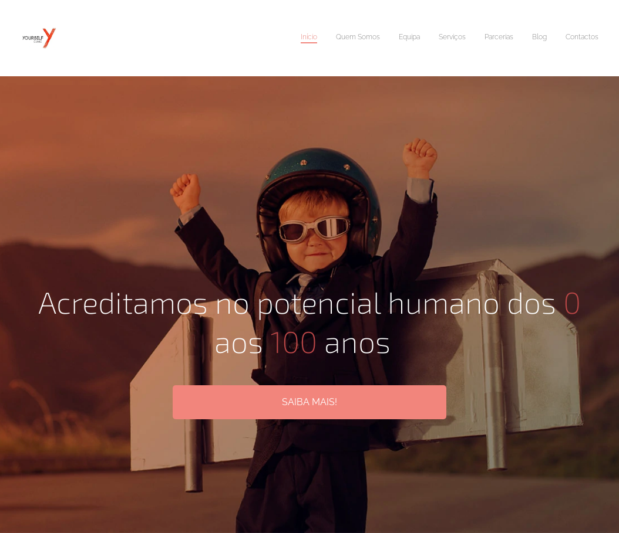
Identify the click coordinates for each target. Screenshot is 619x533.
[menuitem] (489, 38)
